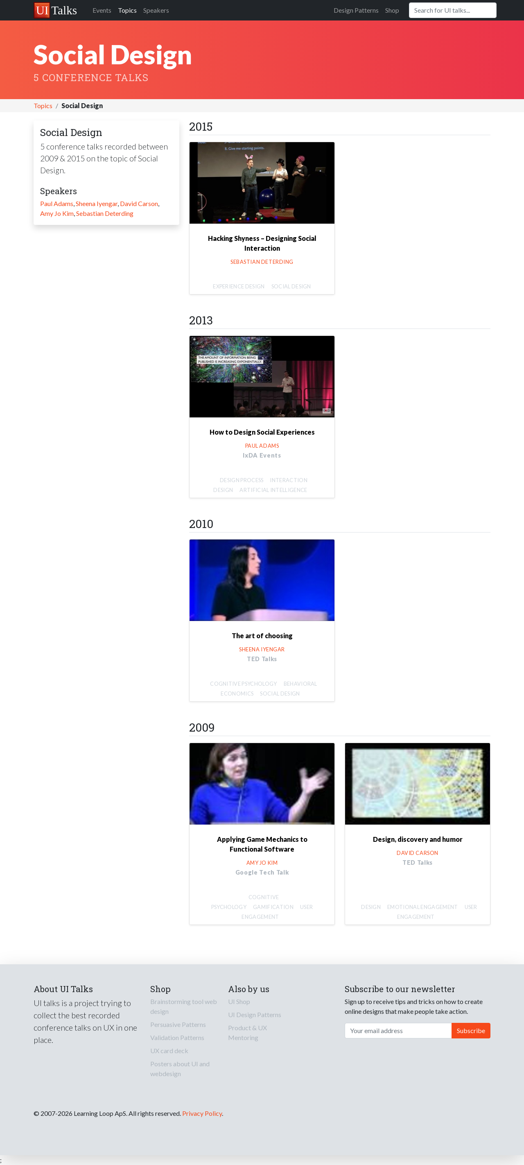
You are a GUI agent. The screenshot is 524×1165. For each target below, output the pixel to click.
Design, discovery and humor (418, 839)
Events (102, 10)
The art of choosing (262, 635)
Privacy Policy (202, 1113)
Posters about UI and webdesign (180, 1068)
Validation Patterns (177, 1037)
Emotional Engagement (422, 907)
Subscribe (471, 1030)
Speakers (156, 10)
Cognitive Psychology (243, 683)
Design (371, 907)
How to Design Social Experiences (262, 432)
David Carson (139, 203)
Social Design (291, 286)
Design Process (241, 480)
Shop (392, 10)
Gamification (273, 907)
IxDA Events (262, 455)
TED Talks (262, 658)
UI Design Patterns (254, 1014)
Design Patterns (356, 10)
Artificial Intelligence (273, 490)
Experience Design (238, 286)
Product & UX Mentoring (247, 1032)
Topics (127, 10)
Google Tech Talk (262, 872)
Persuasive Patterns (178, 1024)
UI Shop (239, 1001)
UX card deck (169, 1050)
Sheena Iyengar (96, 203)
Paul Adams (56, 203)
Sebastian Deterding (104, 213)
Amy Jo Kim (57, 213)
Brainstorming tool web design (183, 1006)
